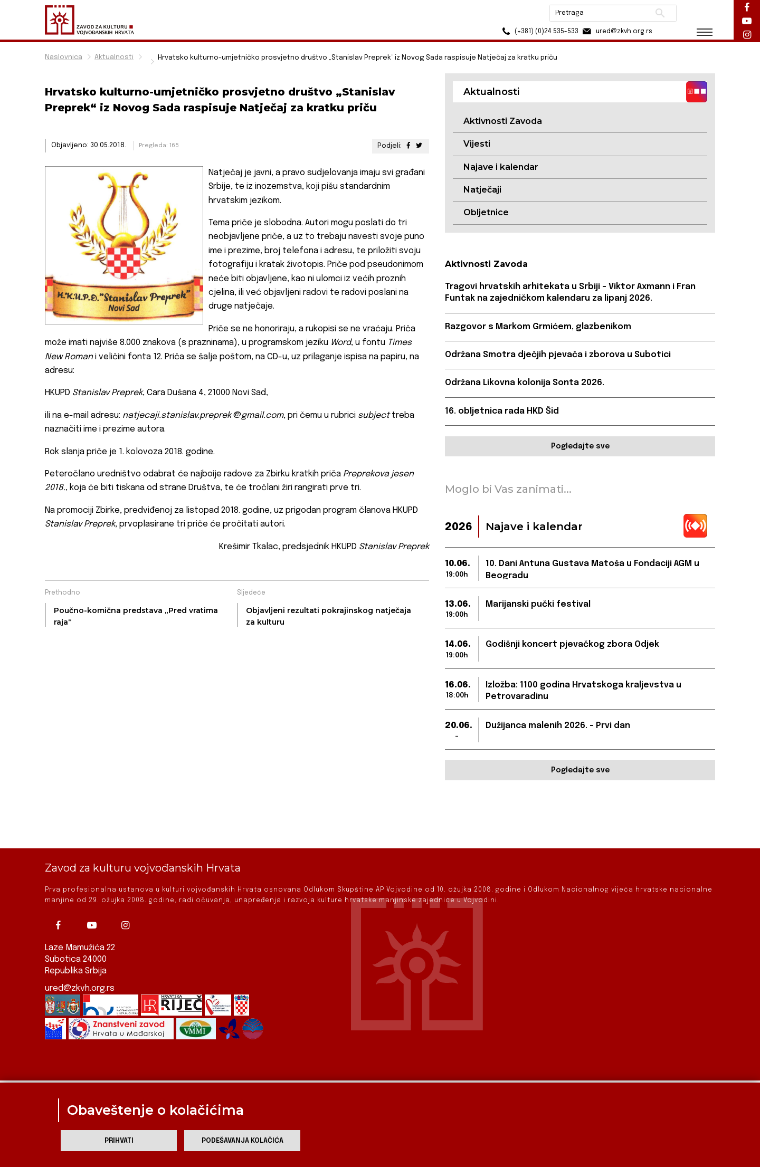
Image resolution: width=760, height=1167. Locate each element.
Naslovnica (63, 57)
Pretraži (660, 13)
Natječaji (482, 190)
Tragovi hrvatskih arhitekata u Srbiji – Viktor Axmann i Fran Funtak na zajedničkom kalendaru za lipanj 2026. (570, 292)
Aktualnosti (114, 57)
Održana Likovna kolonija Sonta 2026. (524, 382)
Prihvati (119, 1140)
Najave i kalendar (500, 167)
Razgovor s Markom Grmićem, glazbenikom (538, 326)
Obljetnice (486, 212)
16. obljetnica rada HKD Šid (502, 411)
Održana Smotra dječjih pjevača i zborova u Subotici (558, 354)
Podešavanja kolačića (242, 1140)
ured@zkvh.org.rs (80, 965)
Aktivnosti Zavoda (502, 121)
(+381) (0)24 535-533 (538, 31)
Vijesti (476, 144)
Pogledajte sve (580, 446)
